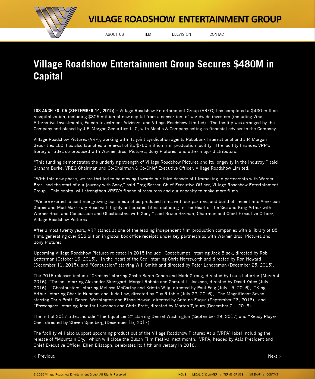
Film (146, 33)
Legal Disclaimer (204, 373)
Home (182, 373)
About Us (114, 33)
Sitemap (255, 373)
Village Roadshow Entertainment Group (71, 373)
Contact (218, 33)
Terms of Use (233, 373)
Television (180, 33)
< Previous (44, 354)
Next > (274, 354)
